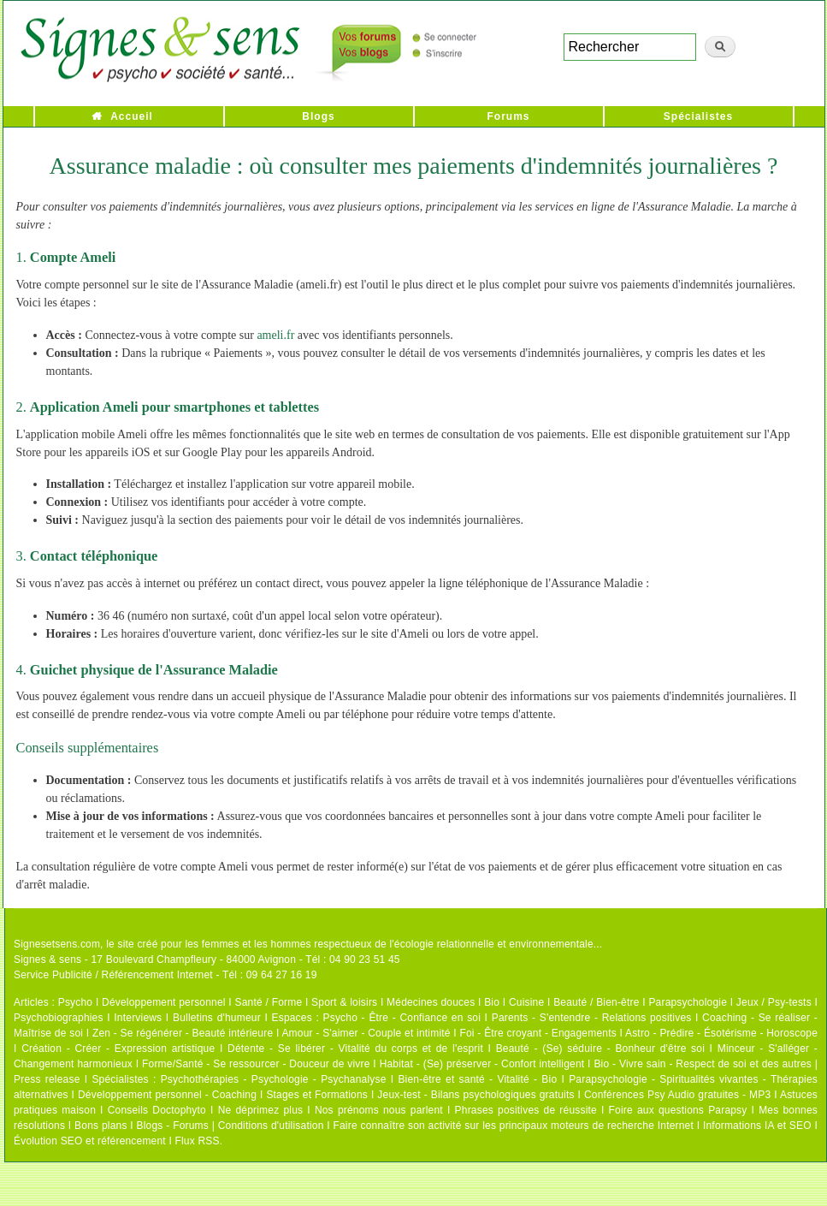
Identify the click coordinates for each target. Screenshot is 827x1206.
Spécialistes (698, 116)
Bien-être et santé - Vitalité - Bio (477, 1079)
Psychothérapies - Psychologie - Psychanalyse (274, 1079)
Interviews (138, 1018)
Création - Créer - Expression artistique (118, 1049)
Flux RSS (196, 1141)
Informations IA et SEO (757, 1126)
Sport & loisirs (344, 1002)
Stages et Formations (317, 1095)
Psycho (75, 1002)
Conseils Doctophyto (157, 1110)
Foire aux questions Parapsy (678, 1110)
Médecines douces (431, 1002)
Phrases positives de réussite (526, 1110)
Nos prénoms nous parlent (379, 1110)
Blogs (318, 116)
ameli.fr (275, 335)
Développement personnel (164, 1002)
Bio (491, 1002)
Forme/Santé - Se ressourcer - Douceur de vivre (256, 1064)
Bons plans (100, 1126)
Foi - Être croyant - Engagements (537, 1033)
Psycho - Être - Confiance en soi (402, 1018)
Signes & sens (47, 959)
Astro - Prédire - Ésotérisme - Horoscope (721, 1033)
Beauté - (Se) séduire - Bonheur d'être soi (600, 1049)
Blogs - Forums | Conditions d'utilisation (230, 1126)
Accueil (131, 116)
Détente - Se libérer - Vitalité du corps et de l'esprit (355, 1049)
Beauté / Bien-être (596, 1002)
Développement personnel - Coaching (167, 1095)
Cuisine (526, 1002)
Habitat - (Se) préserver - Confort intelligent (482, 1064)
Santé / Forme (269, 1002)
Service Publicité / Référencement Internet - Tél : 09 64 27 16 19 (165, 975)
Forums (508, 116)
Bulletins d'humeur (217, 1018)
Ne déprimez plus (261, 1110)
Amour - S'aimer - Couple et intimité (365, 1033)
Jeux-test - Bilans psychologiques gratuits (475, 1095)
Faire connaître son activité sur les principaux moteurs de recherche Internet (513, 1126)
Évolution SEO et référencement (90, 1141)
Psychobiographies (58, 1018)
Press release (47, 1079)
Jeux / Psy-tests (774, 1002)
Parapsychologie (687, 1002)
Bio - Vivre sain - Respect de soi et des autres (703, 1064)
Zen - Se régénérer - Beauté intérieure (182, 1033)
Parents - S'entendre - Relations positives (592, 1018)
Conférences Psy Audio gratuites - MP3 (677, 1095)
